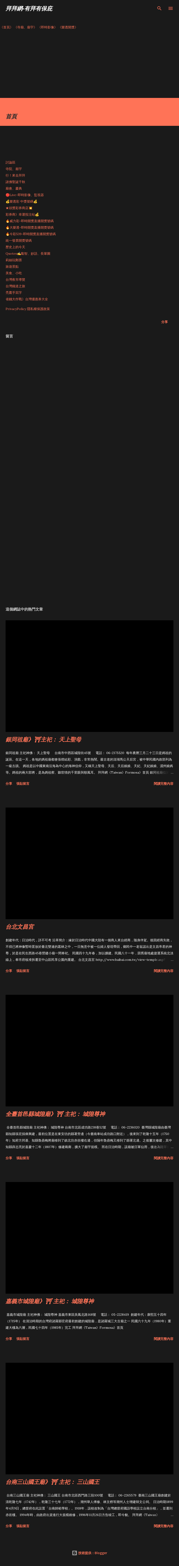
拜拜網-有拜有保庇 (29, 8)
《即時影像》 (47, 27)
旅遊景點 (12, 266)
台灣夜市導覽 (15, 279)
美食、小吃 (14, 273)
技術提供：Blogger (89, 1553)
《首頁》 (6, 27)
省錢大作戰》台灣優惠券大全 (27, 299)
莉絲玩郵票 (14, 260)
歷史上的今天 (15, 247)
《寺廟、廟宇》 (25, 27)
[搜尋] (159, 8)
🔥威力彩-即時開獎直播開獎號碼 (30, 221)
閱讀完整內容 (163, 783)
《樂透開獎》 (68, 27)
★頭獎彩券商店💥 (19, 208)
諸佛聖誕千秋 (15, 182)
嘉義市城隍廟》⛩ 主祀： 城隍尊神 (50, 1301)
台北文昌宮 (20, 926)
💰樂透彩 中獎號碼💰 (21, 201)
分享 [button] (164, 322)
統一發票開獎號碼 (19, 240)
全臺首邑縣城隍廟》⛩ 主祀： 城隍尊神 (55, 1114)
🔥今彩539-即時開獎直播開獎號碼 (31, 234)
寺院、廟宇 (14, 169)
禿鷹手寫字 (14, 292)
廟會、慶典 (14, 188)
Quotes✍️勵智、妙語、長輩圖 (28, 253)
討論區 (10, 162)
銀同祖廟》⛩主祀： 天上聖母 (43, 739)
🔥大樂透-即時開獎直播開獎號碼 (30, 227)
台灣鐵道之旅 (15, 286)
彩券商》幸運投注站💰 (22, 214)
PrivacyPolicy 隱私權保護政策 (28, 309)
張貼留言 (22, 783)
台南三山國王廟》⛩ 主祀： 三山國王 (52, 1482)
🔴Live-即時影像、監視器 (25, 195)
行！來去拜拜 (15, 175)
